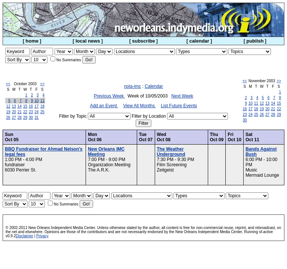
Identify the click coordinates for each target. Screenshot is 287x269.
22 (25, 112)
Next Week (182, 96)
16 (31, 106)
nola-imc (132, 86)
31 (36, 117)
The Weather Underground (171, 151)
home (31, 41)
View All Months (139, 105)
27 (14, 117)
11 (42, 101)
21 (20, 112)
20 (14, 112)
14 (20, 106)
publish (254, 41)
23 (31, 112)
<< (8, 84)
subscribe (143, 41)
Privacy (42, 236)
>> (42, 84)
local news (87, 41)
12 (8, 106)
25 (42, 112)
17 (36, 106)
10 (36, 101)
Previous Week (109, 96)
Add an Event (104, 105)
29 (25, 117)
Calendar (154, 86)
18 (42, 106)
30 (31, 117)
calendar (199, 41)
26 (8, 117)
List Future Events (179, 105)
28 (20, 117)
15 (25, 106)
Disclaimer (24, 236)
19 (8, 112)
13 (14, 106)
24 (36, 112)
